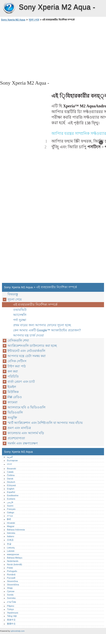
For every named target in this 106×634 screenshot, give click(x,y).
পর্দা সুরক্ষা (19, 320)
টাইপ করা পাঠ (17, 366)
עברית (10, 516)
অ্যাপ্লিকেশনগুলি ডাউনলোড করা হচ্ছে (32, 345)
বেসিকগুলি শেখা (18, 340)
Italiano (10, 536)
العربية (10, 457)
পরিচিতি (13, 376)
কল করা (13, 371)
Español (11, 492)
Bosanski (11, 468)
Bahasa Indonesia (16, 529)
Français (11, 509)
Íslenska (11, 533)
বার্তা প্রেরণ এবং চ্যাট (21, 381)
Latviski (10, 551)
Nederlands (12, 561)
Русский (11, 578)
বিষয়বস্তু (13, 294)
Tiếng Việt (12, 616)
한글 (9, 544)
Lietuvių (11, 547)
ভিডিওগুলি (15, 412)
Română (11, 574)
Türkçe (10, 609)
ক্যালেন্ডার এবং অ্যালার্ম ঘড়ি (26, 433)
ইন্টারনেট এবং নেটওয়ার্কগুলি (26, 350)
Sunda (10, 594)
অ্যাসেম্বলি (19, 315)
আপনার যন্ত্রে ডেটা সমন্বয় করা (27, 356)
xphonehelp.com (17, 631)
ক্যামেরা (12, 402)
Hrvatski (11, 523)
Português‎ (12, 571)
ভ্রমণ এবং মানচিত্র (19, 428)
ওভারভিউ (19, 309)
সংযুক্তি (12, 417)
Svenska (11, 598)
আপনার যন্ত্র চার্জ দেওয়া (28, 335)
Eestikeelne (12, 495)
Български (12, 460)
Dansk (10, 478)
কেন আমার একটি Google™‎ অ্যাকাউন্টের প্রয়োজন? (47, 330)
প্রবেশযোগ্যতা (16, 438)
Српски (10, 591)
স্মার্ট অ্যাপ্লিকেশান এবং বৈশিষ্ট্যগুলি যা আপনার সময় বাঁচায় (45, 422)
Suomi (10, 506)
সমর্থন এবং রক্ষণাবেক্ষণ (23, 443)
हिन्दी (9, 519)
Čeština (10, 475)
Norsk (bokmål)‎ (14, 564)
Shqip (10, 588)
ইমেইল (12, 386)
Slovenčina (12, 581)
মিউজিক (13, 392)
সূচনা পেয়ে (34, 19)
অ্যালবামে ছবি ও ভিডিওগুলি (26, 407)
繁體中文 (11, 624)
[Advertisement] (35, 50)
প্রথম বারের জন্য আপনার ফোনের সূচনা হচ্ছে (42, 325)
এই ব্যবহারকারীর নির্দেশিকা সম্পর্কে (35, 304)
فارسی (10, 502)
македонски (13, 554)
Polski (10, 568)
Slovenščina (13, 584)
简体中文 (11, 620)
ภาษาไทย (11, 602)
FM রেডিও (15, 397)
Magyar (10, 526)
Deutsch (11, 482)
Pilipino (10, 606)
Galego (10, 512)
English (10, 489)
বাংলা (9, 464)
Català (10, 472)
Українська (12, 612)
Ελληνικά (11, 485)
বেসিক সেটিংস (17, 361)
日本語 (10, 540)
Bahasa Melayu (14, 558)
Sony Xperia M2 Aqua (9, 8)
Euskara (11, 499)
